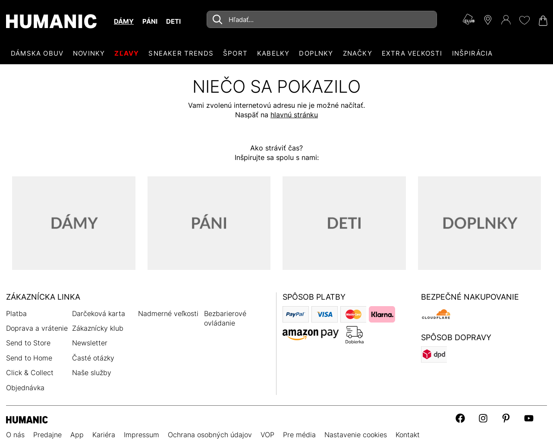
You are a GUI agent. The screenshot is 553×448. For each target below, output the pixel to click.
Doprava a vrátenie (37, 328)
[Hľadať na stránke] (322, 19)
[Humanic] (27, 419)
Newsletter (89, 342)
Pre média (299, 434)
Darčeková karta (98, 313)
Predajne (47, 434)
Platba (16, 313)
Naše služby (91, 372)
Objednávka (25, 387)
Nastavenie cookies (355, 434)
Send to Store (28, 342)
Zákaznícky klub (97, 328)
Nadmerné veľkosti (168, 313)
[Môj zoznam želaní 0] (524, 20)
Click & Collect (29, 372)
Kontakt (408, 434)
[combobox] (322, 19)
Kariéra (103, 434)
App (77, 434)
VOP (267, 434)
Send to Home (29, 358)
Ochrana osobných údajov (210, 434)
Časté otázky (93, 358)
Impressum (141, 434)
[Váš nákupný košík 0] (542, 20)
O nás (15, 434)
